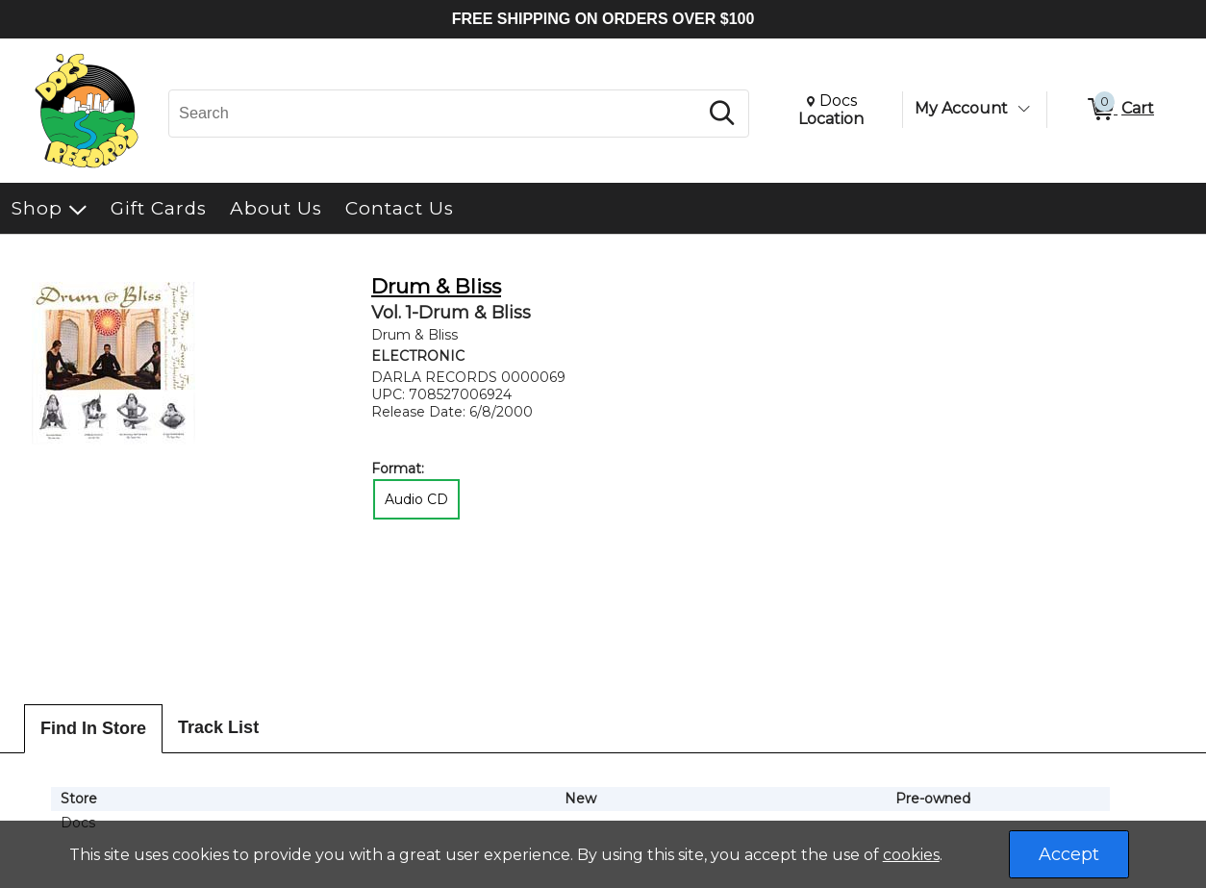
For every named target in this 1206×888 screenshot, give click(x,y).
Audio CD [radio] (416, 499)
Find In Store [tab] (93, 728)
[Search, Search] (436, 113)
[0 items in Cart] (1119, 109)
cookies (911, 855)
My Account (961, 108)
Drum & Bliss (436, 286)
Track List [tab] (218, 727)
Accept (1069, 854)
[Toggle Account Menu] (1023, 108)
